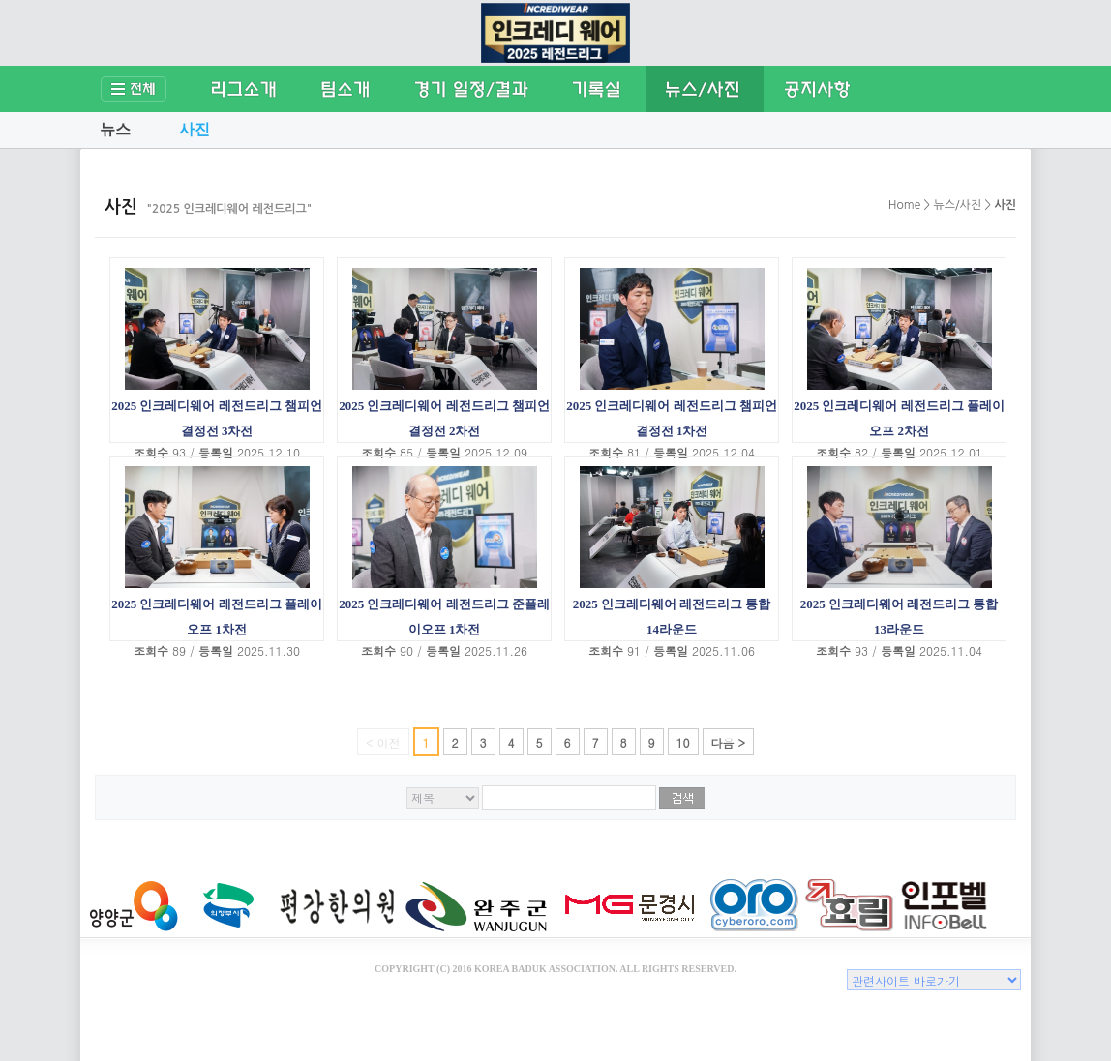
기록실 (598, 89)
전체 (135, 89)
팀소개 (345, 89)
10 (683, 742)
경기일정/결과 (472, 89)
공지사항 (818, 89)
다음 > (728, 742)
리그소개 (244, 89)
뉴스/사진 (705, 89)
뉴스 (115, 129)
